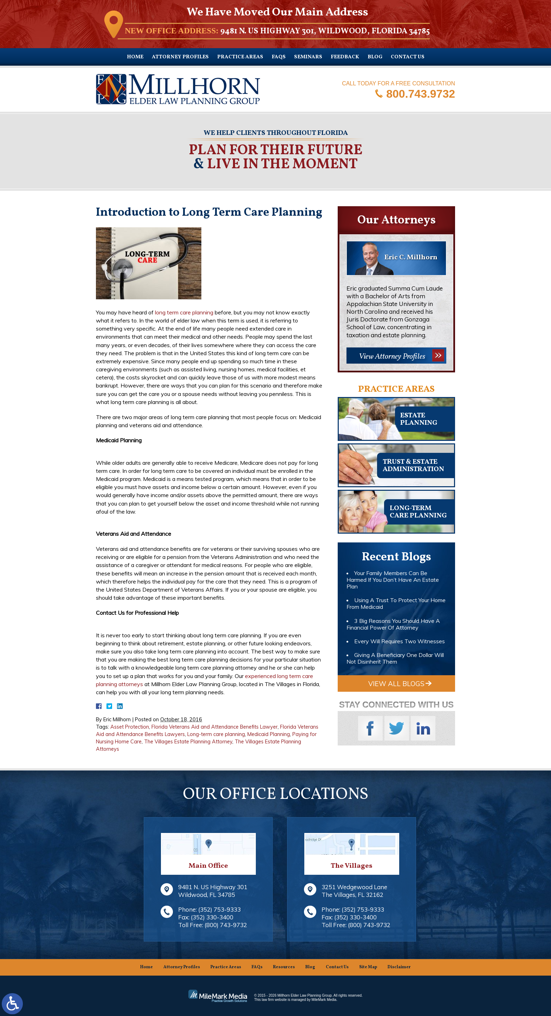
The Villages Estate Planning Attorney (188, 741)
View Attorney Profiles (392, 356)
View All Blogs (396, 683)
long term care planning (184, 312)
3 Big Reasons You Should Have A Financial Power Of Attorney (393, 624)
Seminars (308, 57)
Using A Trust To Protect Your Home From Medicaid (396, 603)
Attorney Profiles (180, 57)
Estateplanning (418, 419)
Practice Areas (240, 57)
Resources (284, 967)
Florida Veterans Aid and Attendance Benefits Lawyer (214, 727)
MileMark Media (324, 1000)
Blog (375, 57)
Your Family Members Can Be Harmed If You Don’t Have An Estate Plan (392, 579)
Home (135, 57)
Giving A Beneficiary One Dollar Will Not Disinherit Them (395, 658)
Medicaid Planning (268, 734)
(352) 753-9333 (219, 909)
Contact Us (407, 57)
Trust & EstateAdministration (413, 465)
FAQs (279, 57)
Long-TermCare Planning (418, 512)
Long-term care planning (216, 734)
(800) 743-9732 (226, 925)
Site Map (368, 967)
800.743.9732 (420, 93)
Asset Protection (129, 727)
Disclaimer (399, 967)
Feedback (345, 57)
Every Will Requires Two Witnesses (399, 641)
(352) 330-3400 (212, 917)
